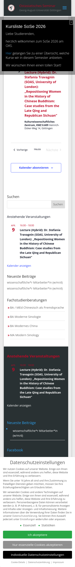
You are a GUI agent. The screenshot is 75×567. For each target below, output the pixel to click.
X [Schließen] (71, 22)
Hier (9, 53)
